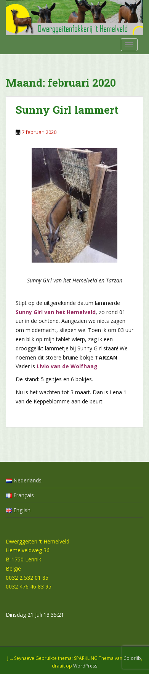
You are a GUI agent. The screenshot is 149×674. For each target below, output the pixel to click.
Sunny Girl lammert (67, 110)
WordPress (85, 666)
